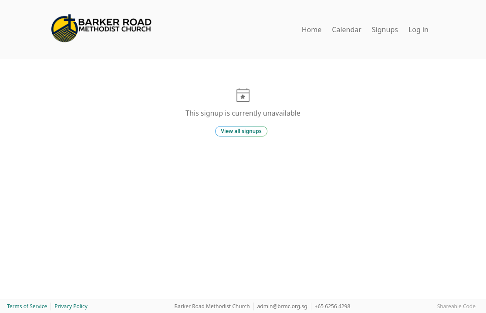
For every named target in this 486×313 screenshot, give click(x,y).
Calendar (346, 29)
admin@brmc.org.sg (282, 306)
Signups (385, 29)
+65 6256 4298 (333, 306)
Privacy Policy (71, 306)
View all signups (241, 131)
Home (312, 29)
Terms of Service (27, 306)
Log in (418, 29)
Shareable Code (456, 306)
